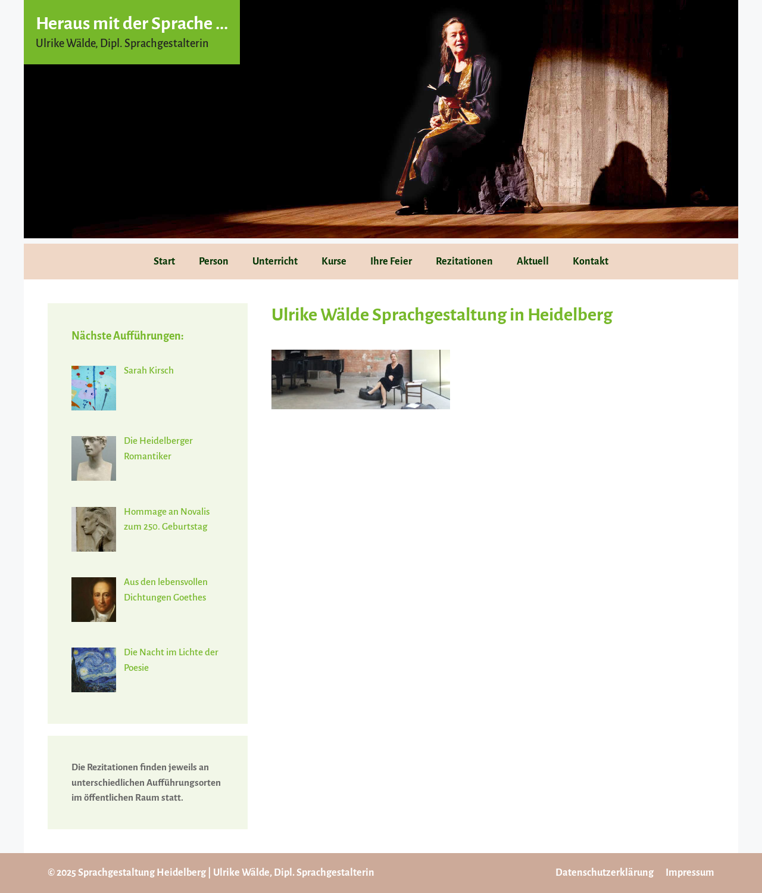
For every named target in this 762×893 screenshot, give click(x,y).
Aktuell (533, 261)
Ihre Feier (391, 261)
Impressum (690, 872)
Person (214, 261)
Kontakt (590, 261)
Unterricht (275, 261)
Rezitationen (464, 261)
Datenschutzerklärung (604, 872)
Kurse (333, 261)
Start (164, 261)
